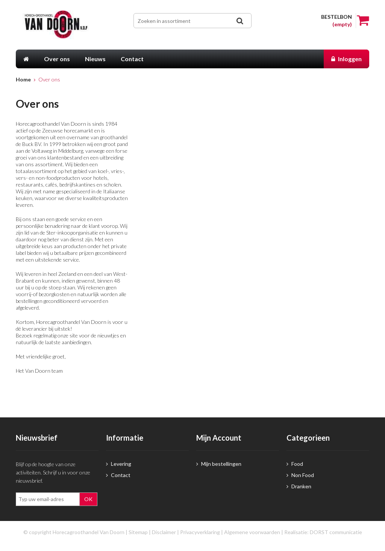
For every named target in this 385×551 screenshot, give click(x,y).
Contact (118, 475)
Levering (118, 464)
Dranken (298, 486)
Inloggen (346, 58)
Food (294, 464)
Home (23, 79)
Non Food (300, 475)
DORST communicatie (336, 532)
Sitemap (138, 532)
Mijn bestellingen (218, 464)
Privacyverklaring (200, 532)
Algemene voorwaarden (252, 532)
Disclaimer (164, 532)
